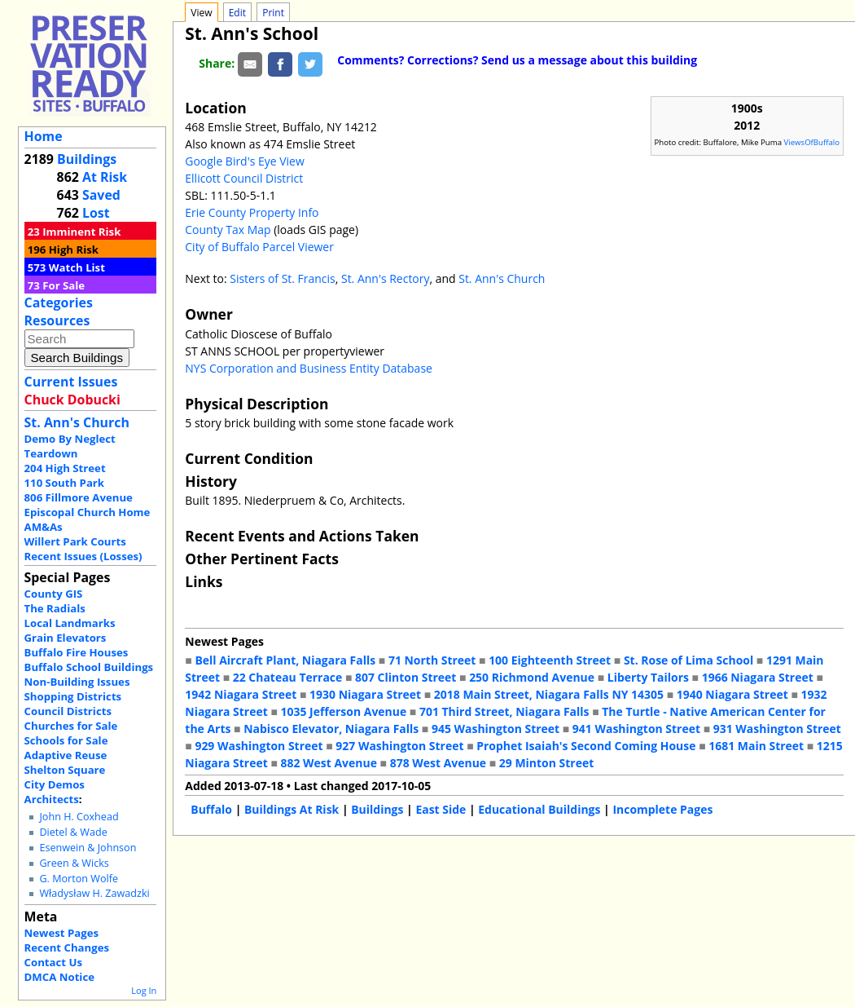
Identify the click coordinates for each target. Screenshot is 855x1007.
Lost (96, 213)
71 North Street (432, 660)
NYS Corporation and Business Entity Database (308, 368)
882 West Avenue (329, 763)
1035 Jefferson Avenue (344, 711)
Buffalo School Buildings (89, 667)
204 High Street (65, 468)
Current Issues (71, 382)
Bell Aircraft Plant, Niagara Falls (285, 660)
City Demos (54, 784)
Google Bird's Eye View (244, 161)
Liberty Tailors (648, 677)
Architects (51, 799)
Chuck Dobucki (72, 400)
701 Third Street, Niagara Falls (504, 711)
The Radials (55, 608)
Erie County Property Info (251, 212)
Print (273, 13)
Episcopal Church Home (87, 512)
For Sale (63, 285)
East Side (440, 809)
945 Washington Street (495, 728)
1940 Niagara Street (732, 694)
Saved (101, 195)
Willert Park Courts (75, 541)
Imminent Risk (81, 231)
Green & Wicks (73, 863)
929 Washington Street (258, 745)
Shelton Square (65, 769)
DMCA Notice (59, 976)
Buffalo (211, 809)
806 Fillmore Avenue (78, 497)
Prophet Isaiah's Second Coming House (585, 745)
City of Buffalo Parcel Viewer (259, 246)
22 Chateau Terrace (288, 677)
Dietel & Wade (73, 832)
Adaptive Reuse (65, 755)
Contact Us (53, 962)
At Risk (104, 177)
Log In (143, 990)
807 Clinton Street (405, 677)
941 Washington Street (636, 728)
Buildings (86, 159)
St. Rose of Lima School (688, 660)
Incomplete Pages (662, 809)
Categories (58, 302)
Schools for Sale (66, 740)
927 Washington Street (399, 745)
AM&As (43, 526)
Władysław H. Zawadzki (94, 893)
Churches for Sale (71, 725)
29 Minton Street (546, 763)
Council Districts (68, 711)
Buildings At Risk (291, 809)
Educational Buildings (539, 809)
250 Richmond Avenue (531, 677)
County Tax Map (227, 229)
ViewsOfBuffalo (812, 142)
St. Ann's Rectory (385, 278)
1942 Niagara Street (240, 694)
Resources (57, 320)
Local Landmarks (70, 623)
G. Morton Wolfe (78, 879)
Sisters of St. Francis (282, 278)
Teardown (51, 453)
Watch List (77, 267)
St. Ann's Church (76, 422)
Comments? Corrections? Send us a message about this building (517, 60)
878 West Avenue (438, 763)
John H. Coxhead (78, 817)
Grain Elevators (65, 637)
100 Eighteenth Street (550, 660)
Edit (237, 13)
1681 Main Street (756, 745)
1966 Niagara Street (757, 677)
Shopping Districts (73, 696)
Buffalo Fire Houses (76, 652)
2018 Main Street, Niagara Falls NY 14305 (549, 694)
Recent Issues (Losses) (83, 556)
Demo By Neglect (70, 438)
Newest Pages (61, 932)
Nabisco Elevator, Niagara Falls (331, 728)
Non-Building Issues (77, 681)
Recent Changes (67, 947)
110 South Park (64, 482)
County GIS (53, 593)
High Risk (74, 249)
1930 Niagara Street (365, 694)
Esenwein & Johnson (87, 848)
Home (43, 136)
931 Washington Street (777, 728)
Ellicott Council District (244, 178)
